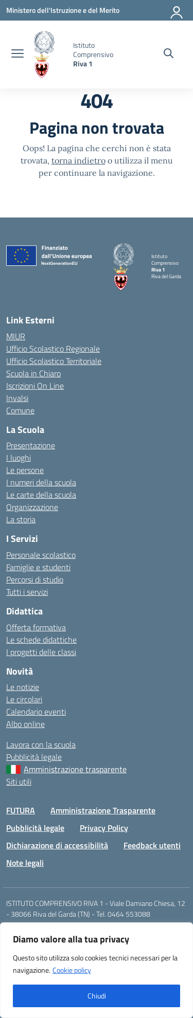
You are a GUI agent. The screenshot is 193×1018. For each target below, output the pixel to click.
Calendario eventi (36, 711)
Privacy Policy (104, 828)
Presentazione (30, 445)
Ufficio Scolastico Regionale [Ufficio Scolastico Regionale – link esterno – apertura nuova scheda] (53, 348)
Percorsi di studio (34, 579)
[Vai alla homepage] (49, 54)
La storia (21, 519)
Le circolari (24, 699)
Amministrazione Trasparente (102, 810)
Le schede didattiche (41, 639)
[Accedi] (177, 10)
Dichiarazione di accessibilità (57, 845)
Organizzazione (32, 507)
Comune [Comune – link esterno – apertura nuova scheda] (20, 410)
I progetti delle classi (41, 652)
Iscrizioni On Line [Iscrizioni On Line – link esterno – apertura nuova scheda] (35, 385)
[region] (96, 970)
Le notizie (22, 687)
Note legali (25, 863)
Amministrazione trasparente (75, 769)
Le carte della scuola (41, 494)
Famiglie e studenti (38, 567)
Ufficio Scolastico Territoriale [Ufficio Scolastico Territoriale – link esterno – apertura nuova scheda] (53, 361)
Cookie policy (71, 970)
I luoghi (18, 457)
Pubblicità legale (34, 757)
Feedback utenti (152, 845)
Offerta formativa (36, 627)
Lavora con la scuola (41, 744)
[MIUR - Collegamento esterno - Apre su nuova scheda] (62, 10)
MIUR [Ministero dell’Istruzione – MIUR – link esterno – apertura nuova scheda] (15, 336)
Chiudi (96, 995)
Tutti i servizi (27, 592)
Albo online (25, 724)
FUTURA (20, 810)
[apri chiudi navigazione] (17, 54)
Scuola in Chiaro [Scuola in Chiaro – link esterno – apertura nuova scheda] (33, 373)
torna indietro (78, 160)
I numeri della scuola (41, 482)
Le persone (25, 470)
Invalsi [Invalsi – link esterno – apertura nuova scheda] (17, 398)
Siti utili (18, 781)
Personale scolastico (41, 555)
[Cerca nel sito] (169, 54)
